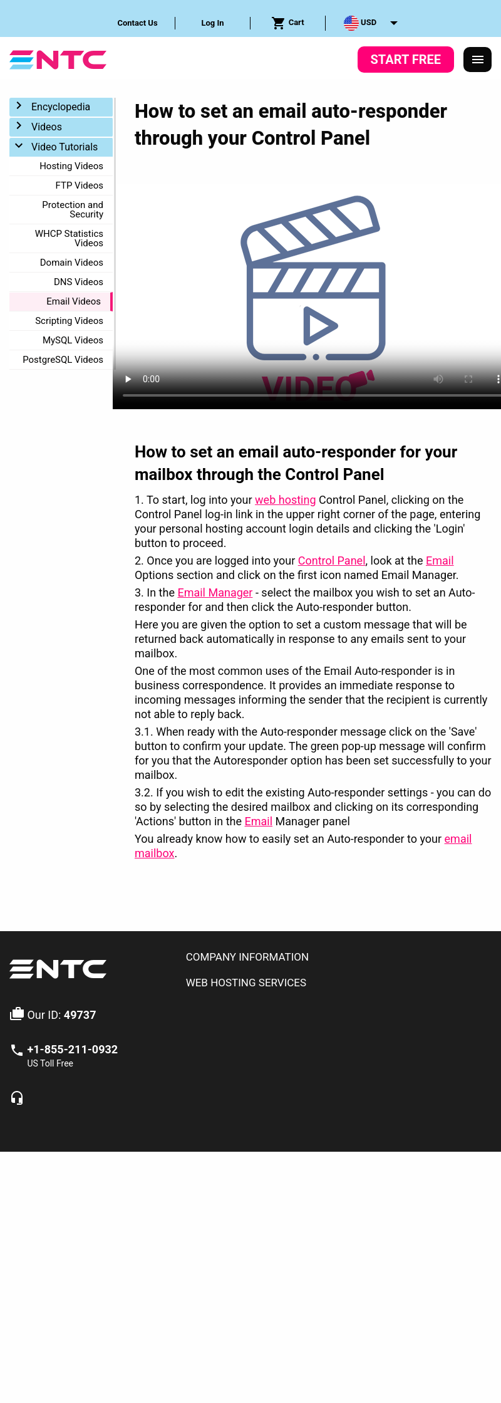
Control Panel (332, 560)
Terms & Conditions (236, 1159)
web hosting (285, 499)
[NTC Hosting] (57, 58)
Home (21, 894)
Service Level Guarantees (342, 1159)
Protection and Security (72, 209)
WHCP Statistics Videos (69, 238)
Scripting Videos (69, 320)
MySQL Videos (73, 340)
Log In (212, 23)
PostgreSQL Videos (63, 359)
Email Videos (73, 301)
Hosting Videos (71, 166)
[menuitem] (137, 23)
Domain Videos (71, 262)
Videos (46, 127)
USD (360, 23)
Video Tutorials (64, 147)
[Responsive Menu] (477, 59)
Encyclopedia (60, 107)
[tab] (334, 931)
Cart (287, 23)
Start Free (406, 59)
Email (440, 560)
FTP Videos (79, 185)
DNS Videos (78, 282)
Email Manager (214, 592)
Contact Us (137, 23)
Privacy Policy (150, 1159)
